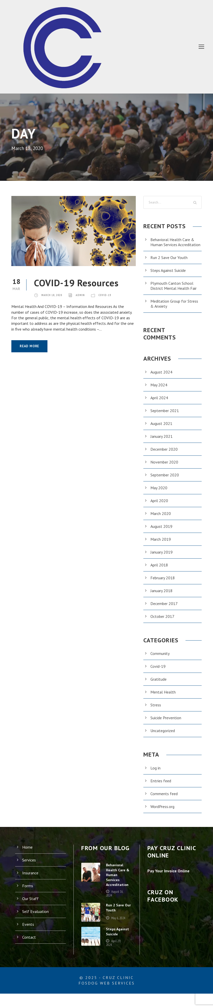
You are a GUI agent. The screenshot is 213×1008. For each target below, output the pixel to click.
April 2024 (159, 402)
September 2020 (165, 480)
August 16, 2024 (113, 906)
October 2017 (162, 621)
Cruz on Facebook (166, 901)
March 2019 (161, 544)
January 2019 (162, 557)
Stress (156, 710)
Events (28, 929)
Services (30, 865)
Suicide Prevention (167, 723)
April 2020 (159, 505)
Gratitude (158, 684)
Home (27, 852)
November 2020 (164, 467)
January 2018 (162, 595)
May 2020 (159, 493)
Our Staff (30, 903)
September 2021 (165, 415)
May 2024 (159, 390)
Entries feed (161, 786)
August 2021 (161, 428)
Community (160, 658)
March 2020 (161, 518)
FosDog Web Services (106, 997)
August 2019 (161, 531)
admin (86, 294)
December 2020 (164, 454)
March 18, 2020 (54, 294)
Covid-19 (111, 294)
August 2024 (161, 377)
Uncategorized (163, 735)
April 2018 (159, 570)
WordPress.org (163, 811)
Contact (29, 942)
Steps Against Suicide (170, 275)
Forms (28, 890)
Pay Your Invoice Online (170, 876)
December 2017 (164, 608)
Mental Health (162, 697)
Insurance (31, 878)
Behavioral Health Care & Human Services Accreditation (173, 244)
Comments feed (164, 798)
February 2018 (163, 583)
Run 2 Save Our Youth (170, 262)
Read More (31, 346)
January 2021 (162, 441)
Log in (156, 773)
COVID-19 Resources (83, 282)
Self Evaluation (35, 916)
